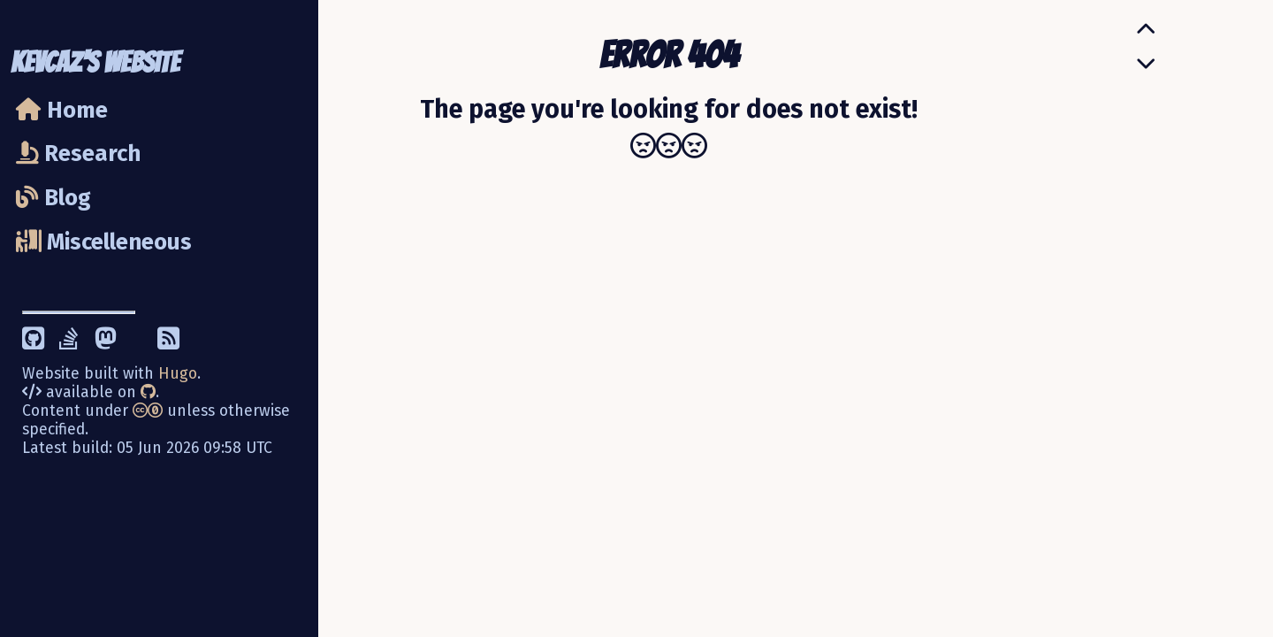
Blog (53, 197)
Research (78, 153)
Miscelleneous (104, 242)
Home (62, 110)
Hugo (177, 374)
